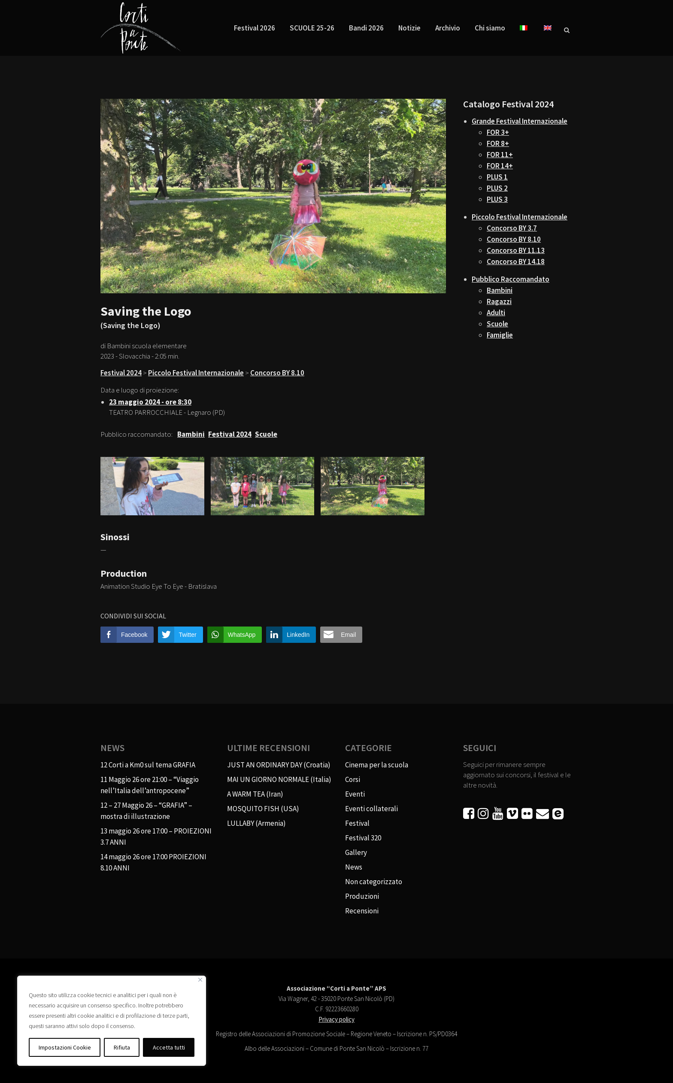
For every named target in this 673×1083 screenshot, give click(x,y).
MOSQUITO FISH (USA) (263, 808)
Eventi (355, 794)
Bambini (499, 290)
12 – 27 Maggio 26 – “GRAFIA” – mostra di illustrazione (146, 810)
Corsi (352, 779)
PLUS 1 (497, 177)
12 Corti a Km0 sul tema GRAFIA (147, 765)
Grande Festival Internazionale (519, 121)
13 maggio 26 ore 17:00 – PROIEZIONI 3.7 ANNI (156, 836)
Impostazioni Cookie (65, 1047)
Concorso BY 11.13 (516, 250)
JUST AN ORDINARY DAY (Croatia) (278, 765)
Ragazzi (499, 301)
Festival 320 (363, 838)
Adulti (496, 312)
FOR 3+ (498, 132)
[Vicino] (200, 980)
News (353, 867)
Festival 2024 (121, 372)
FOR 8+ (498, 143)
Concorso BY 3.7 (512, 228)
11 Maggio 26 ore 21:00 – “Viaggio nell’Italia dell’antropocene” (149, 785)
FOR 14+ (500, 165)
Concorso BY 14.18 (516, 261)
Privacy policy (336, 1019)
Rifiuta (122, 1047)
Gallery (356, 852)
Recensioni (362, 911)
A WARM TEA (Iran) (255, 794)
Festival (357, 823)
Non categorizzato (373, 881)
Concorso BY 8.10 (277, 372)
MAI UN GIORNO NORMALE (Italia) (279, 779)
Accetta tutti (169, 1047)
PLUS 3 (497, 199)
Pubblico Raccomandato (510, 279)
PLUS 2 (497, 188)
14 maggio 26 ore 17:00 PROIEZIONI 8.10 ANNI (153, 862)
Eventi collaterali (371, 808)
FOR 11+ (500, 154)
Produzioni (362, 896)
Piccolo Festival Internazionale (196, 372)
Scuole (497, 324)
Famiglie (500, 335)
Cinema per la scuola (376, 765)
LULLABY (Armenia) (256, 823)
